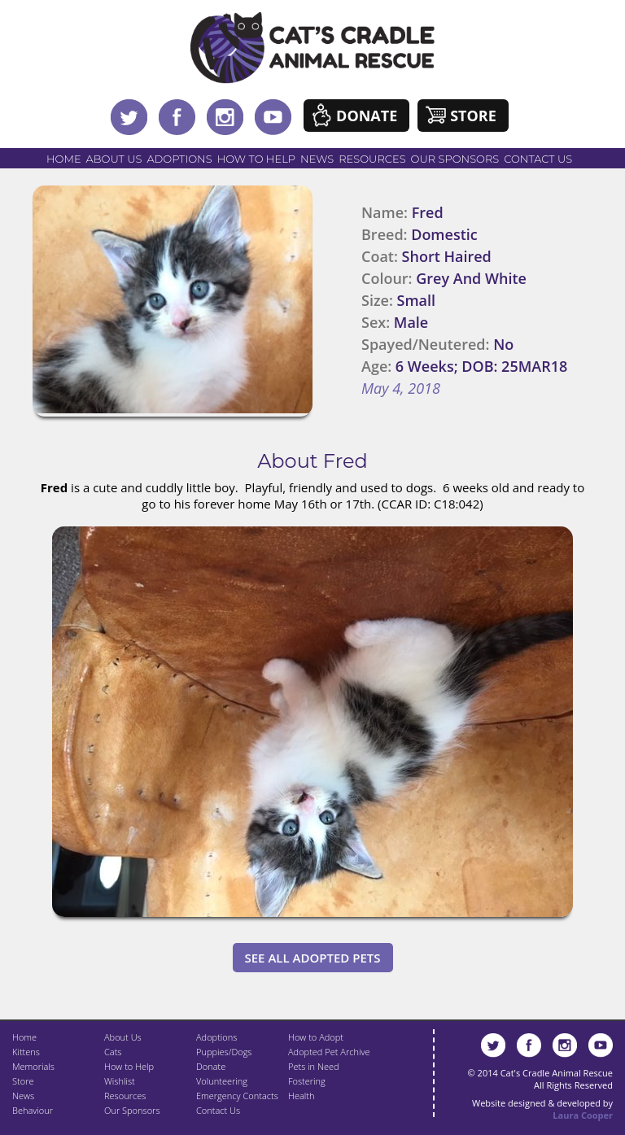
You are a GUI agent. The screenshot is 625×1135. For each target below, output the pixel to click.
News (317, 158)
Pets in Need (313, 1066)
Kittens (26, 1052)
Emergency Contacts (237, 1095)
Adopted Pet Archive (328, 1052)
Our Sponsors (455, 158)
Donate (366, 115)
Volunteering (221, 1081)
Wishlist (119, 1081)
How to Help (256, 158)
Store (473, 115)
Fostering (307, 1081)
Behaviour (32, 1110)
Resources (372, 158)
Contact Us (538, 158)
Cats (112, 1052)
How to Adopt (315, 1037)
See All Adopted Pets (313, 957)
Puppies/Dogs (223, 1052)
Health (301, 1095)
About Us (114, 158)
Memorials (33, 1066)
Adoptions (179, 158)
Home (63, 158)
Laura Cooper (583, 1115)
